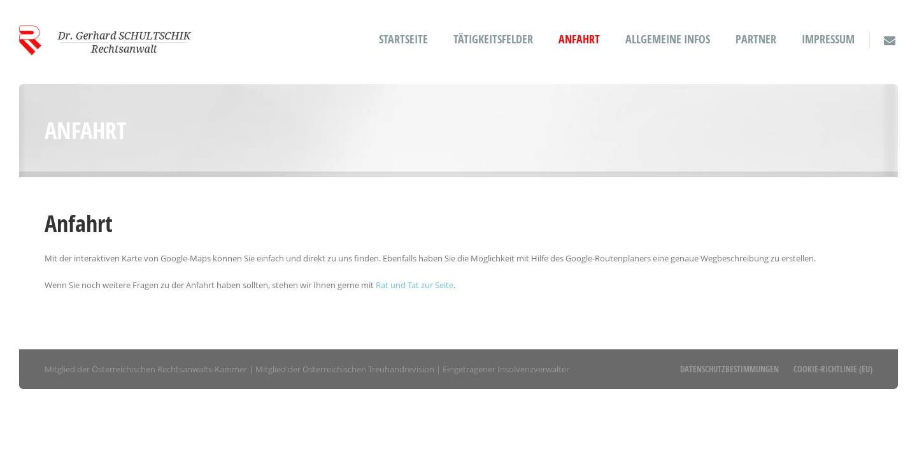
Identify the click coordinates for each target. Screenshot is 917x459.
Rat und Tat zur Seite (414, 285)
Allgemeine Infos (667, 39)
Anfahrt (579, 39)
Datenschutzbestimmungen (729, 369)
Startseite (403, 39)
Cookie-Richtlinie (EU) (832, 369)
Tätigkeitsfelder (493, 39)
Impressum (828, 39)
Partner (756, 39)
